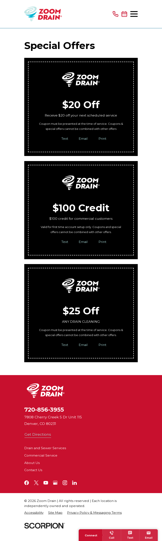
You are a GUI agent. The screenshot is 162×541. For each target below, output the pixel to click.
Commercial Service (40, 455)
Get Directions (37, 434)
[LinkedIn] (74, 482)
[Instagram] (65, 482)
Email (83, 139)
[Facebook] (26, 482)
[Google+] (55, 482)
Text (64, 139)
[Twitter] (36, 482)
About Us (32, 463)
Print (102, 139)
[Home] (43, 14)
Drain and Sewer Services (45, 448)
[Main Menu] (134, 14)
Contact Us (33, 470)
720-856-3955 (44, 409)
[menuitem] (33, 513)
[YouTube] (45, 482)
